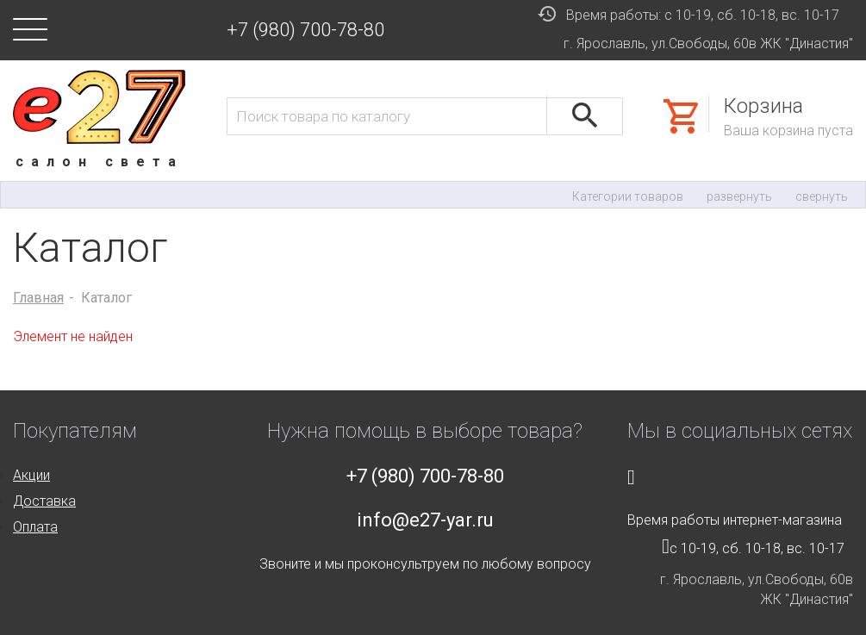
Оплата (35, 527)
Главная (38, 297)
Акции (31, 475)
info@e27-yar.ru (425, 520)
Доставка (44, 501)
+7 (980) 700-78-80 (305, 29)
